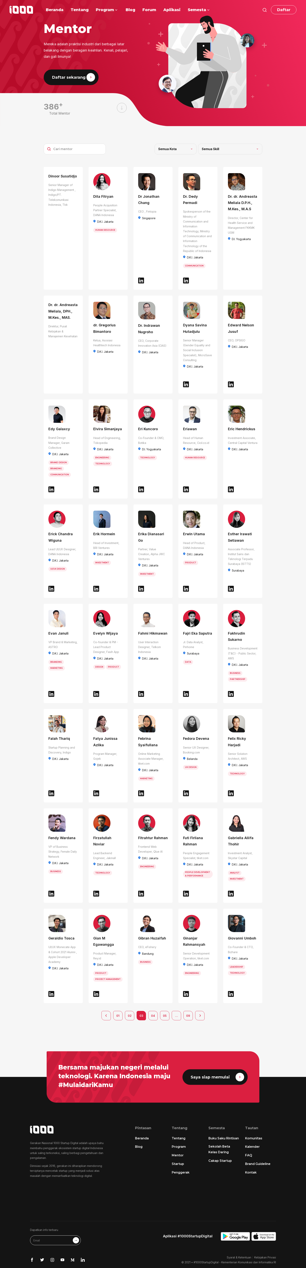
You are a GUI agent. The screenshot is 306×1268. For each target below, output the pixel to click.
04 (153, 1015)
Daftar (283, 9)
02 (130, 1015)
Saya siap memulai (217, 1077)
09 (188, 1015)
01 (117, 1015)
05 (165, 1015)
